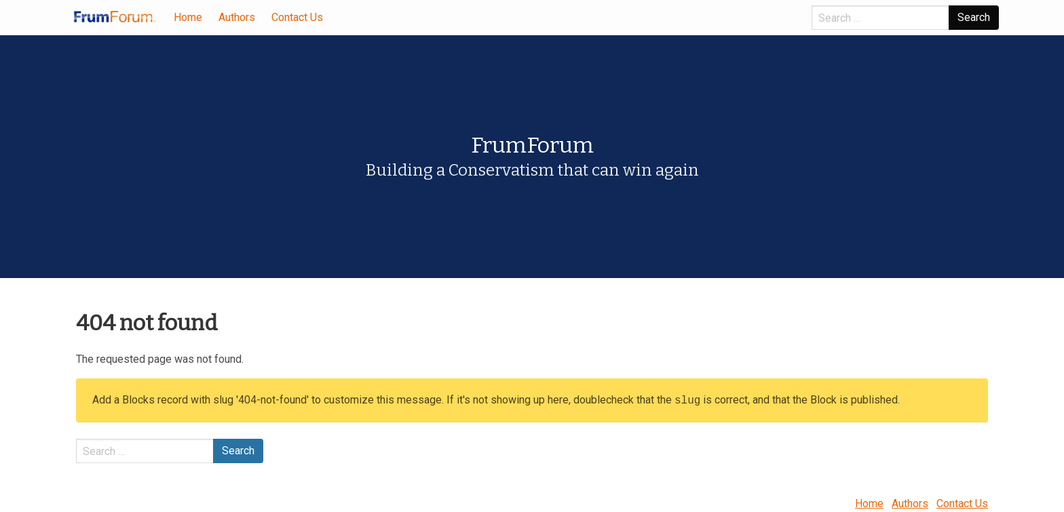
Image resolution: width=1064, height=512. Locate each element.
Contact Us (297, 17)
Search (973, 17)
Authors (236, 17)
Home (188, 17)
